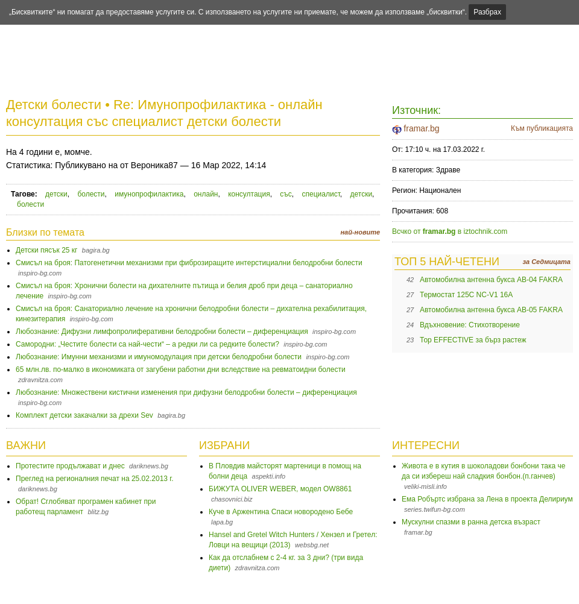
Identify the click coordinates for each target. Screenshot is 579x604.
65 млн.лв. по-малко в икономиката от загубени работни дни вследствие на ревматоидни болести (181, 369)
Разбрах (487, 12)
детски (56, 194)
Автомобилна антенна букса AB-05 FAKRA (491, 310)
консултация (249, 194)
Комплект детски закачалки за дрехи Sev (84, 415)
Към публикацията (542, 128)
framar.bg (421, 128)
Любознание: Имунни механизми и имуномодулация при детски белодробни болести (159, 357)
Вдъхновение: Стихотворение (470, 325)
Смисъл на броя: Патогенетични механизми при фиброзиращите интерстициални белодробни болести (189, 263)
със (286, 194)
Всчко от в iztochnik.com (449, 231)
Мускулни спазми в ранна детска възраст (471, 522)
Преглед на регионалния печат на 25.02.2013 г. (95, 478)
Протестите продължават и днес (70, 466)
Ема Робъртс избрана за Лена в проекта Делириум (487, 499)
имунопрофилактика (149, 194)
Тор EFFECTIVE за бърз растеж (473, 340)
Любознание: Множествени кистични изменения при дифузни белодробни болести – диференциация (186, 392)
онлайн (206, 194)
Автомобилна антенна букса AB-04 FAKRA (491, 279)
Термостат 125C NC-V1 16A (466, 295)
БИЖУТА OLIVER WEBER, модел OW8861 (280, 489)
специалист (321, 194)
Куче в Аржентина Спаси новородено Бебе (281, 512)
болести (90, 194)
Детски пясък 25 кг (46, 250)
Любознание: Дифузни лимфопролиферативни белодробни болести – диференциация (162, 331)
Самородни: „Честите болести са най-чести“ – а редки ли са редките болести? (147, 344)
